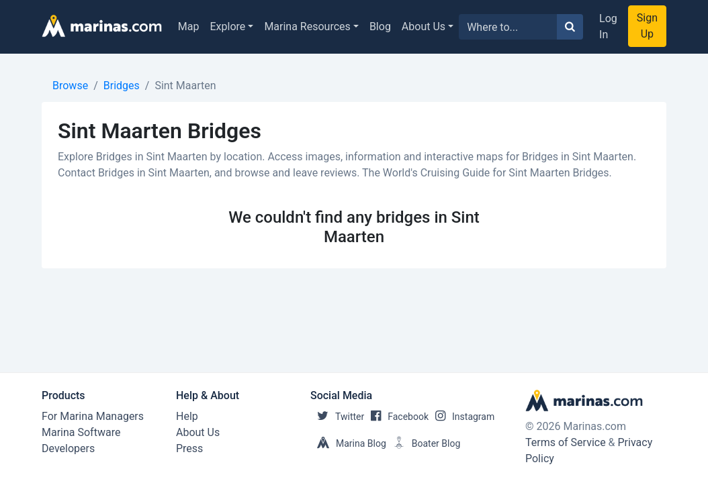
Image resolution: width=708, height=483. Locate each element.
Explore (228, 26)
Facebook (396, 416)
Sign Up (647, 25)
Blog (380, 26)
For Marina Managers (93, 416)
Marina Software (81, 432)
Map (189, 26)
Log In (608, 26)
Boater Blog (423, 443)
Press (189, 448)
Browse (70, 85)
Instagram (461, 416)
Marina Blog (348, 443)
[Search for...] (508, 27)
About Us (423, 26)
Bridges (121, 85)
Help (187, 416)
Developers (68, 448)
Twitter (337, 416)
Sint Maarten (185, 85)
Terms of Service (565, 442)
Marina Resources (307, 26)
